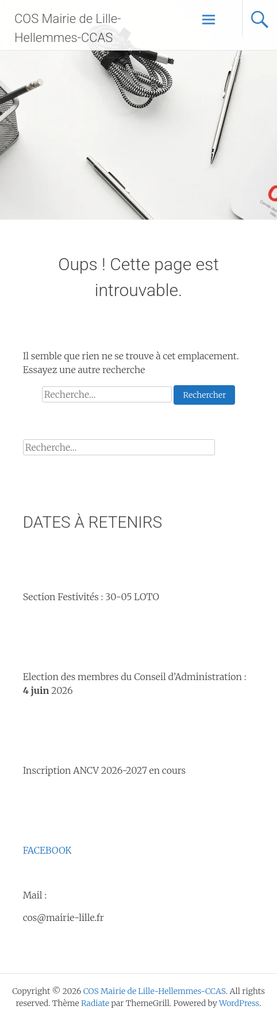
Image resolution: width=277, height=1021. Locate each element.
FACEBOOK (47, 850)
